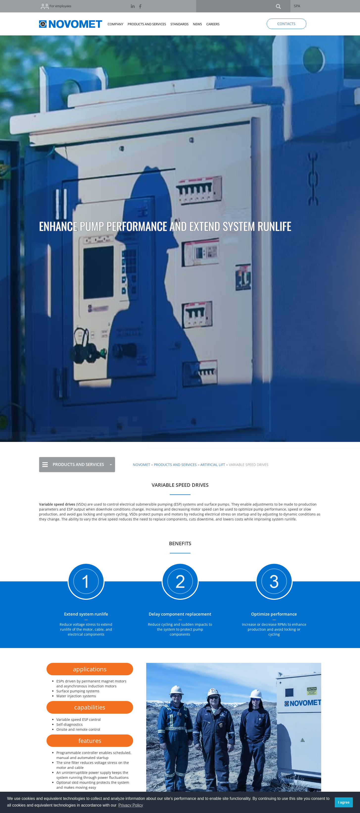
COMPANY (115, 24)
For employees (56, 6)
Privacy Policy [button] (130, 805)
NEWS (197, 24)
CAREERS (212, 24)
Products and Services (175, 464)
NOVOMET (141, 464)
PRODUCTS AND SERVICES (147, 24)
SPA (297, 5)
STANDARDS (179, 24)
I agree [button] (343, 802)
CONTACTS (286, 23)
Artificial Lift (212, 464)
